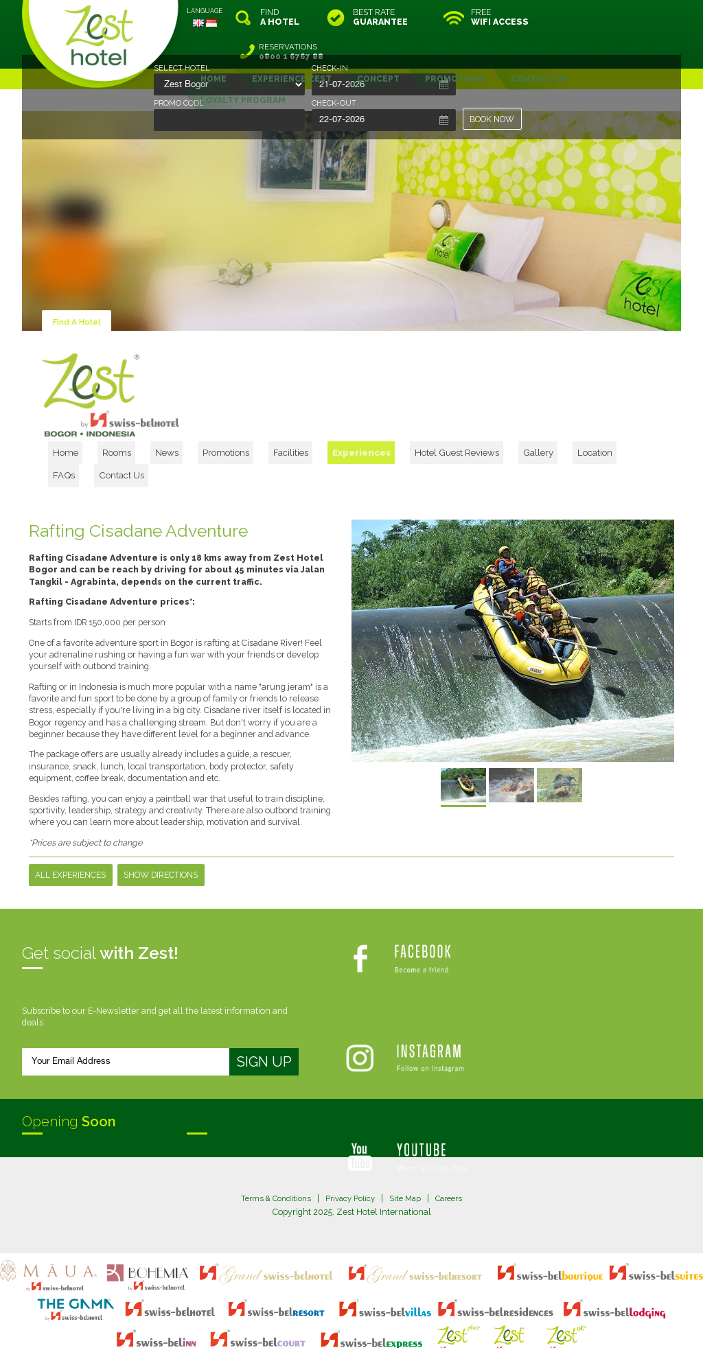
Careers (454, 1139)
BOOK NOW (492, 119)
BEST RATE (380, 17)
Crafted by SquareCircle (430, 1322)
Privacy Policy (350, 1139)
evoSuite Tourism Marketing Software (308, 1322)
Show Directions (161, 815)
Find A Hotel (78, 287)
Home (100, 413)
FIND (279, 17)
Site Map (408, 1139)
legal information (358, 1310)
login (404, 1310)
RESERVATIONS (623, 17)
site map (305, 1310)
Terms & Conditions (270, 1139)
